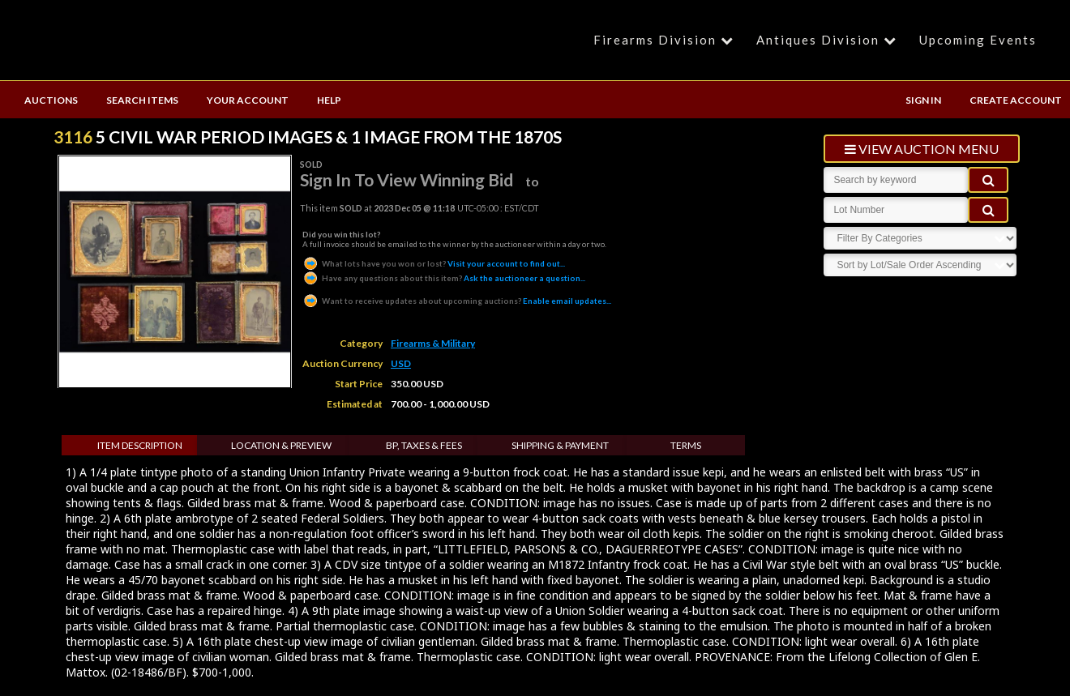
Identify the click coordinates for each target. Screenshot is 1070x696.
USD (401, 363)
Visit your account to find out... (433, 263)
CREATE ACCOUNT (1015, 100)
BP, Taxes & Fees (424, 445)
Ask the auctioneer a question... (443, 278)
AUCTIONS (51, 100)
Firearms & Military (433, 343)
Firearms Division (665, 39)
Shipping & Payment (560, 445)
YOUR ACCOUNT (248, 100)
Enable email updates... (456, 300)
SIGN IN (923, 100)
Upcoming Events (978, 39)
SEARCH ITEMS (142, 100)
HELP (329, 100)
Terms (685, 445)
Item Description (139, 445)
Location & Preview (281, 445)
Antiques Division (828, 39)
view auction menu (922, 148)
